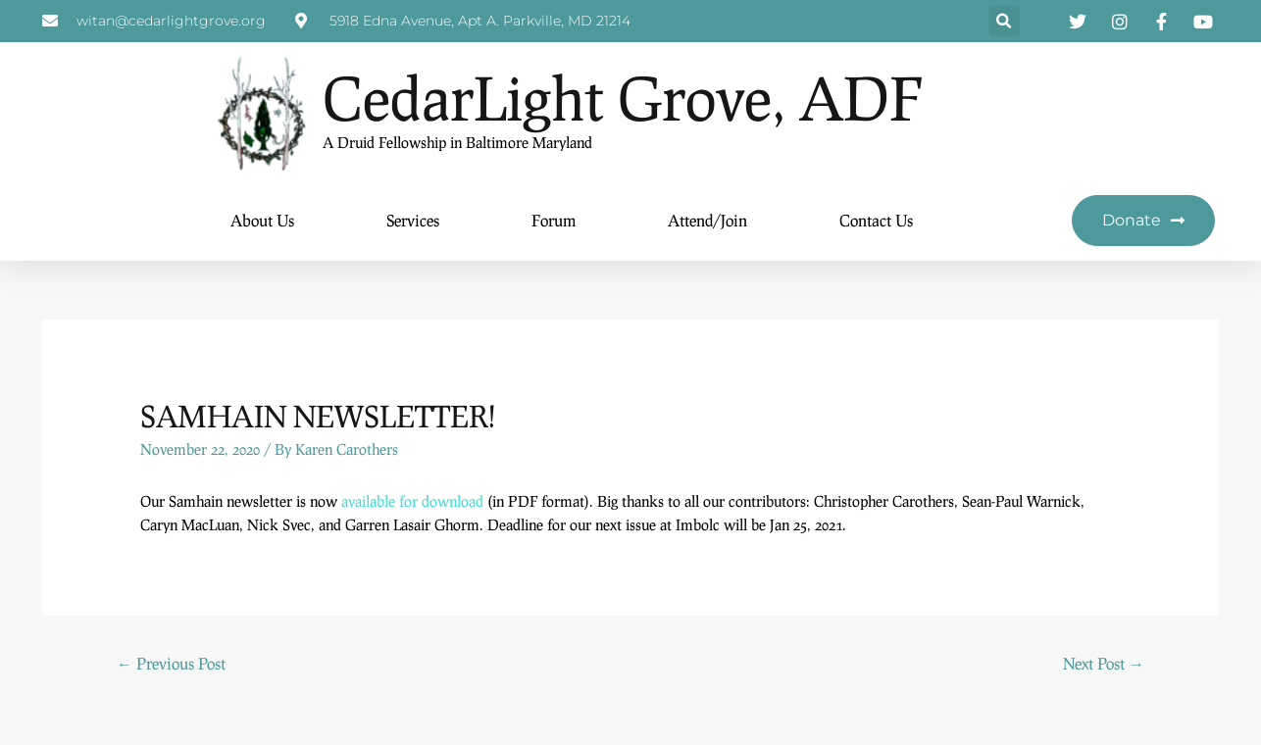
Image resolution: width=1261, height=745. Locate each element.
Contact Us (876, 221)
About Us (262, 221)
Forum (553, 221)
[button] (1004, 22)
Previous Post (171, 664)
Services (412, 221)
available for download (412, 502)
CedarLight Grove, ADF (623, 98)
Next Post (1103, 664)
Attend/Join (707, 221)
